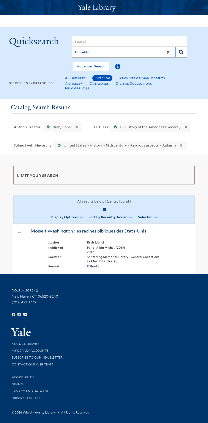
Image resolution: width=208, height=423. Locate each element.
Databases (99, 83)
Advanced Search (91, 66)
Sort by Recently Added (108, 217)
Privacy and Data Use (30, 391)
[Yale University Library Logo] (104, 7)
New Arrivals (77, 88)
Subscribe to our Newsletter (37, 357)
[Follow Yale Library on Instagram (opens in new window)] (19, 314)
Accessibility (23, 377)
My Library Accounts (30, 350)
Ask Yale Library (25, 343)
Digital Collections (134, 83)
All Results (75, 78)
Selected (145, 217)
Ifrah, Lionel (58, 127)
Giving (17, 384)
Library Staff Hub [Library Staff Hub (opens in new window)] (27, 398)
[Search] (129, 41)
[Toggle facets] (186, 175)
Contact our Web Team (32, 364)
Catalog (102, 78)
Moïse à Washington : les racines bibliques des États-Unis (88, 231)
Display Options (64, 217)
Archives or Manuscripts (142, 78)
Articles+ (74, 83)
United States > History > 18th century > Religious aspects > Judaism (115, 145)
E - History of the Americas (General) (146, 127)
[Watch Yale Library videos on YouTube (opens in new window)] (25, 314)
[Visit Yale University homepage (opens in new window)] (21, 330)
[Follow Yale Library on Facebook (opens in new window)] (13, 314)
